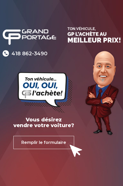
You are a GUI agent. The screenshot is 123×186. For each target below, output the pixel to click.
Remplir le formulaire (43, 142)
